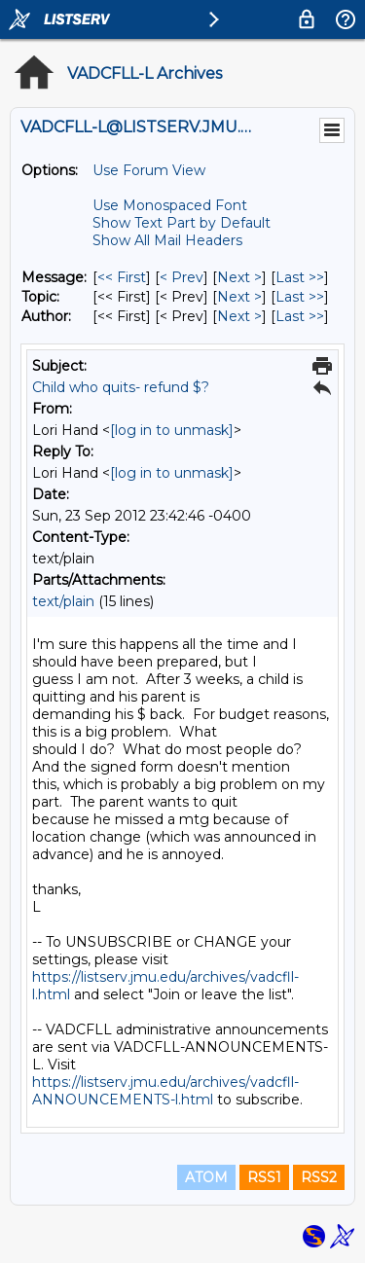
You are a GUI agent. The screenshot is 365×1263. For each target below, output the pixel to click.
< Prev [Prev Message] (181, 277)
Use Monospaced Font (169, 205)
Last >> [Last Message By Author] (299, 316)
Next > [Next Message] (239, 277)
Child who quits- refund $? (120, 387)
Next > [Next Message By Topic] (239, 297)
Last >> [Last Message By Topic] (299, 297)
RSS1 (264, 1177)
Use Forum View (148, 170)
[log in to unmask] (172, 430)
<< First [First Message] (121, 277)
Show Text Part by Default (181, 223)
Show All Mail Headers (167, 240)
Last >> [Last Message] (299, 277)
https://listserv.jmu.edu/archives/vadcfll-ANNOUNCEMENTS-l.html (165, 1090)
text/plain (63, 601)
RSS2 (319, 1177)
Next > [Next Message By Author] (239, 316)
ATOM (206, 1177)
